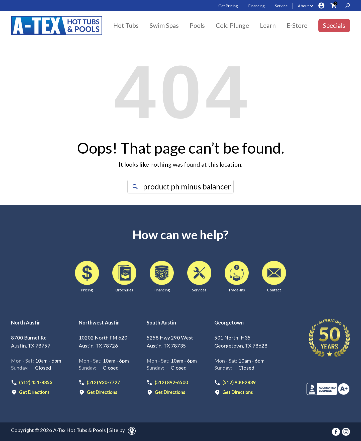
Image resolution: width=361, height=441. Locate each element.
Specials (334, 25)
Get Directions (35, 393)
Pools (197, 25)
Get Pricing (228, 5)
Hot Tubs (126, 25)
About (303, 5)
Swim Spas (164, 25)
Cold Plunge (232, 25)
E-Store (297, 25)
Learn (268, 25)
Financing (256, 5)
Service (281, 5)
